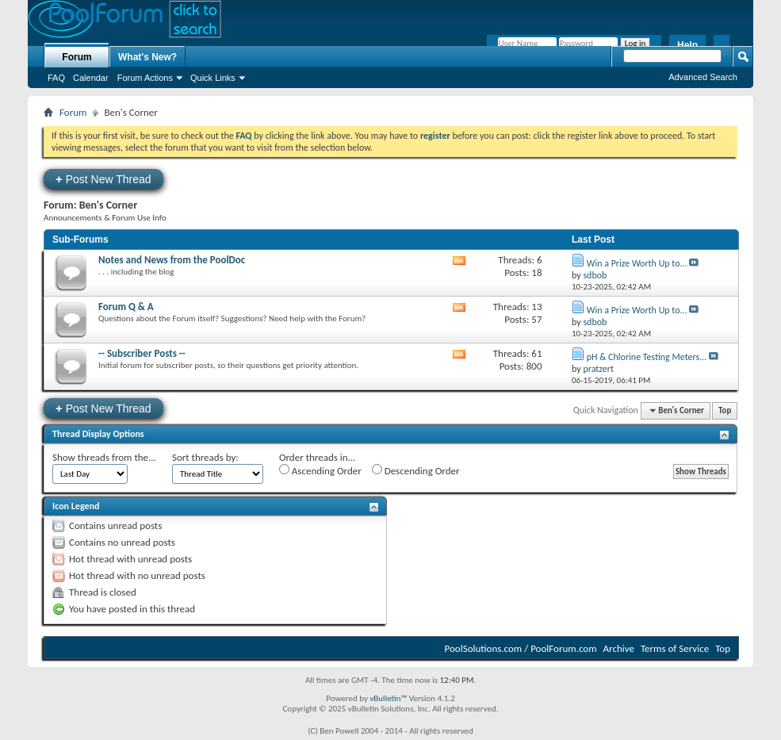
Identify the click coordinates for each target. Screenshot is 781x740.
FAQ (56, 77)
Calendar (91, 77)
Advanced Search (702, 77)
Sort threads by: (205, 457)
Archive (618, 648)
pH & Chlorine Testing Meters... (647, 356)
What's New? (147, 57)
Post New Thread (103, 179)
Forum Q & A (126, 306)
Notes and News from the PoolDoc (171, 260)
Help (687, 45)
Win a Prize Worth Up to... (637, 263)
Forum (76, 57)
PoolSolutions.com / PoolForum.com (521, 648)
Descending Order (416, 470)
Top (724, 410)
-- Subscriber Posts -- (142, 353)
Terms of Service (675, 648)
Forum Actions (145, 77)
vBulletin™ (388, 698)
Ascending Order (320, 470)
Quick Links (212, 77)
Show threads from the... (104, 457)
